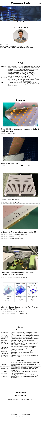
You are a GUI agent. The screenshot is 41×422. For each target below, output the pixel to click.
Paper (9, 133)
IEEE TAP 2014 (20, 311)
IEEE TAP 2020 (17, 236)
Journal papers (20, 398)
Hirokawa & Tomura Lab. (7, 45)
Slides (13, 133)
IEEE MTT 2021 (24, 277)
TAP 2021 (17, 202)
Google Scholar (11, 399)
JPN (40, 3)
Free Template (20, 417)
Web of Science (20, 399)
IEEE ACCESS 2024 (22, 234)
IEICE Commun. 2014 (21, 313)
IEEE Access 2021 (25, 165)
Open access (27, 81)
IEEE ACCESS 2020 (17, 238)
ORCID (28, 399)
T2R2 (32, 399)
